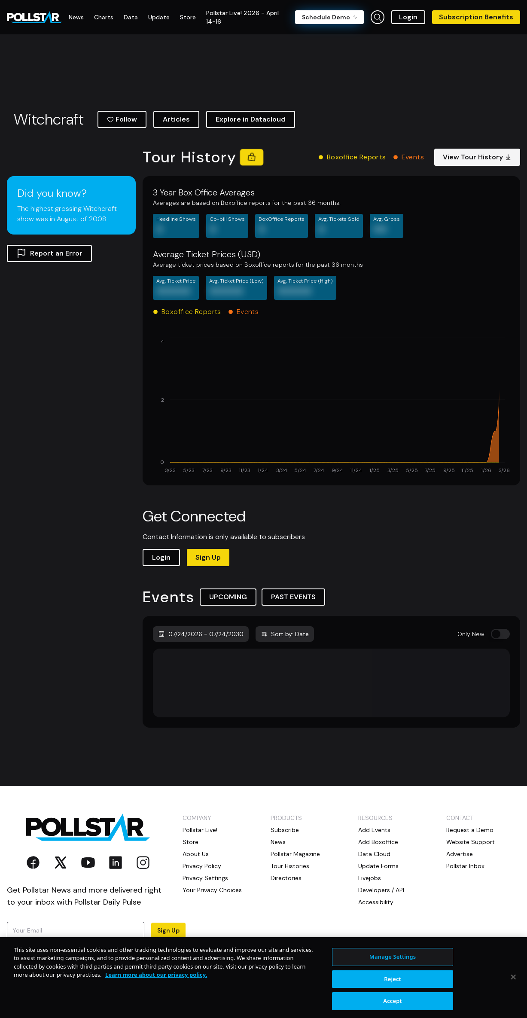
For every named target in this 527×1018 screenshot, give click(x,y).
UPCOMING (228, 596)
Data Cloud (374, 854)
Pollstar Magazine (295, 854)
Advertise (459, 854)
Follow (122, 119)
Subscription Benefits (476, 16)
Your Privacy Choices (212, 890)
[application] (331, 406)
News (278, 842)
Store (190, 842)
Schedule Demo (329, 17)
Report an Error (49, 253)
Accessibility (375, 902)
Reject (392, 1006)
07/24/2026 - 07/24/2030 (201, 634)
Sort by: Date (285, 634)
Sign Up (208, 557)
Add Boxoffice (378, 842)
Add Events (374, 830)
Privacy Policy (130, 947)
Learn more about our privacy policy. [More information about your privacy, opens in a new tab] (156, 1002)
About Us (196, 854)
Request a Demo (469, 830)
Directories (286, 878)
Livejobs (369, 878)
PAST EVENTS (293, 596)
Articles (176, 119)
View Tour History (477, 157)
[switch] (500, 634)
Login (408, 16)
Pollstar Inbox (465, 866)
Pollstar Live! (200, 830)
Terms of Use (25, 955)
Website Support (470, 842)
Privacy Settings (205, 878)
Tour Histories (290, 866)
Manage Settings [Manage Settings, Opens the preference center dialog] (392, 984)
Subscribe (285, 830)
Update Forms (378, 866)
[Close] (513, 1004)
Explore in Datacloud (251, 119)
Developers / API (381, 890)
